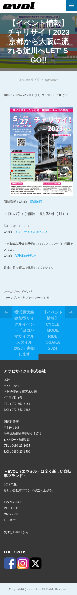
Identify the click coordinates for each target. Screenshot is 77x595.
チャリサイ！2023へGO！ (32, 232)
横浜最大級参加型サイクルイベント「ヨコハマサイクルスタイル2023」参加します (24, 333)
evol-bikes (34, 589)
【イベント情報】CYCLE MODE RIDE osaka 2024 (53, 330)
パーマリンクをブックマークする (26, 297)
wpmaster (51, 80)
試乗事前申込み (25, 256)
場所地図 (36, 202)
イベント (27, 291)
